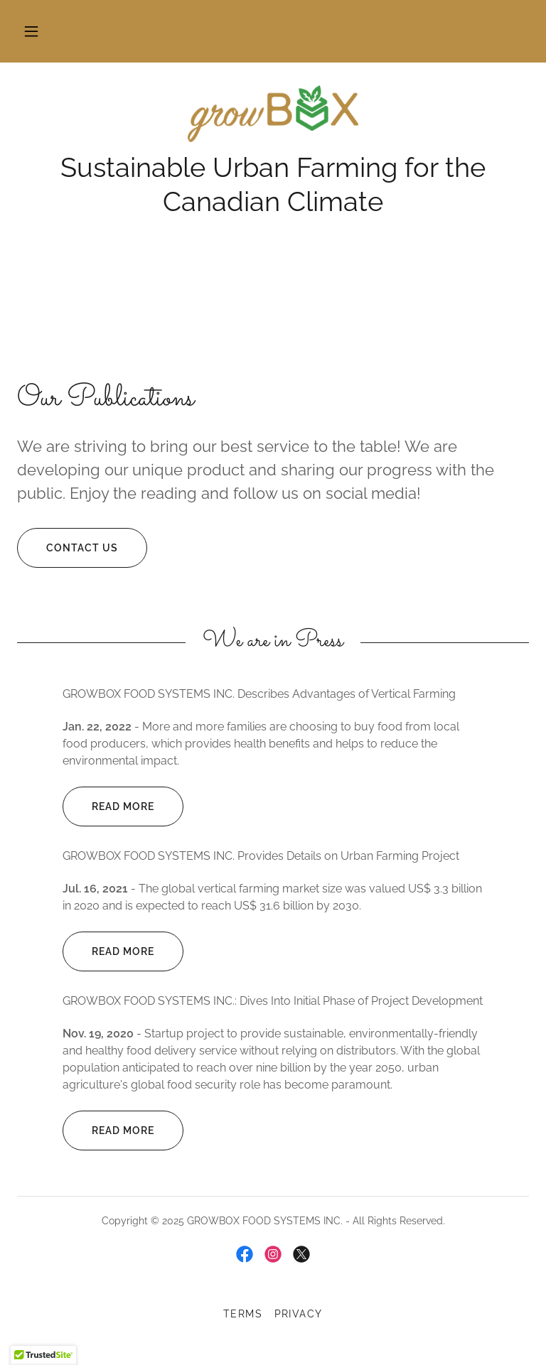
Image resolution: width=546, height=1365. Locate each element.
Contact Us (67, 548)
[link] (273, 113)
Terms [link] (243, 1314)
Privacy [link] (298, 1314)
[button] (31, 31)
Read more (108, 806)
